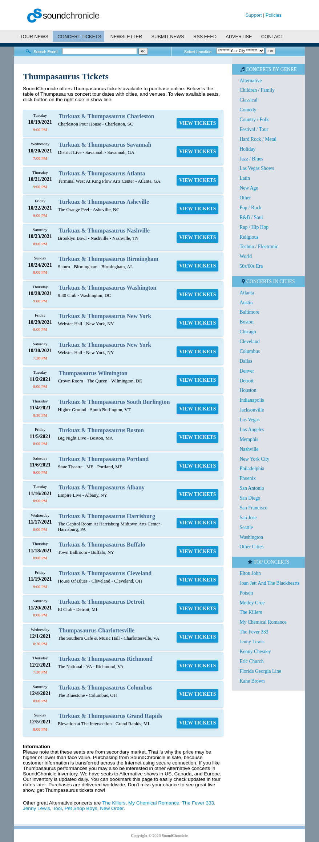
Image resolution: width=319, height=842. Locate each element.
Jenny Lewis (36, 808)
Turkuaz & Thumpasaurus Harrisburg (107, 516)
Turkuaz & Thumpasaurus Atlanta (102, 173)
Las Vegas (249, 419)
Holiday (247, 149)
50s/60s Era (251, 266)
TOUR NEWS (34, 36)
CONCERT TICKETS (79, 36)
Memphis (248, 439)
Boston (246, 322)
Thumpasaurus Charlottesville (96, 630)
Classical (248, 100)
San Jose (248, 517)
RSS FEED (205, 36)
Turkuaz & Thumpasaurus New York (105, 316)
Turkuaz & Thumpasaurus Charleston (106, 116)
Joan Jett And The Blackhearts (269, 583)
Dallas (245, 361)
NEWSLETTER (126, 36)
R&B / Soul (251, 217)
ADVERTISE (239, 36)
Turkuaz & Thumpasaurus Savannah (105, 145)
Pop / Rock (250, 207)
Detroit (246, 381)
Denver (246, 371)
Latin (244, 178)
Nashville (248, 449)
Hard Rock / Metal (257, 139)
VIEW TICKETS (197, 123)
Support (254, 15)
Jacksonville (251, 410)
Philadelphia (251, 468)
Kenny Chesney (255, 651)
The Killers (113, 803)
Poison (246, 593)
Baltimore (249, 312)
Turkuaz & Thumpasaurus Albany (102, 487)
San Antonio (251, 488)
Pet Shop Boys (81, 808)
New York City (254, 459)
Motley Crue (252, 602)
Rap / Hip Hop (253, 227)
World (245, 256)
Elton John (250, 573)
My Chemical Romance (153, 803)
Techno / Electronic (258, 246)
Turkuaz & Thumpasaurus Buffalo (102, 544)
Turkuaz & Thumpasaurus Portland (104, 459)
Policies (274, 15)
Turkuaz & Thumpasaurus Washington (108, 288)
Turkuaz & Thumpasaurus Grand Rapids (110, 716)
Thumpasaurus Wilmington (93, 373)
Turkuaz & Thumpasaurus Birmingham (108, 259)
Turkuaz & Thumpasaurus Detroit (102, 602)
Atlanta (246, 292)
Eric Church (251, 661)
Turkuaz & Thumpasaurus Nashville (104, 230)
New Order (112, 808)
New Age (248, 188)
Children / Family (257, 90)
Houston (247, 390)
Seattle (246, 527)
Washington (251, 537)
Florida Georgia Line (260, 671)
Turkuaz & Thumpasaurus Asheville (104, 202)
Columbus (249, 351)
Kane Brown (252, 681)
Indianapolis (251, 400)
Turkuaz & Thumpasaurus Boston (101, 430)
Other (245, 197)
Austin (246, 302)
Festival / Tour (253, 129)
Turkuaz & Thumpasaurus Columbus (105, 687)
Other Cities (251, 546)
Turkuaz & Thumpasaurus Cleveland (105, 573)
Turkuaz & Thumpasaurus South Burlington (114, 402)
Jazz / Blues (251, 159)
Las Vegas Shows (256, 168)
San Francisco (253, 508)
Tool (57, 808)
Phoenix (247, 478)
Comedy (247, 109)
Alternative (250, 80)
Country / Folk (253, 119)
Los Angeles (251, 429)
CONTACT (272, 36)
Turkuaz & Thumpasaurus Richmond (106, 659)
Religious (248, 237)
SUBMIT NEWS (168, 36)
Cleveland (249, 341)
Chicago (247, 331)
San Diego (249, 498)
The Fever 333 (198, 803)
